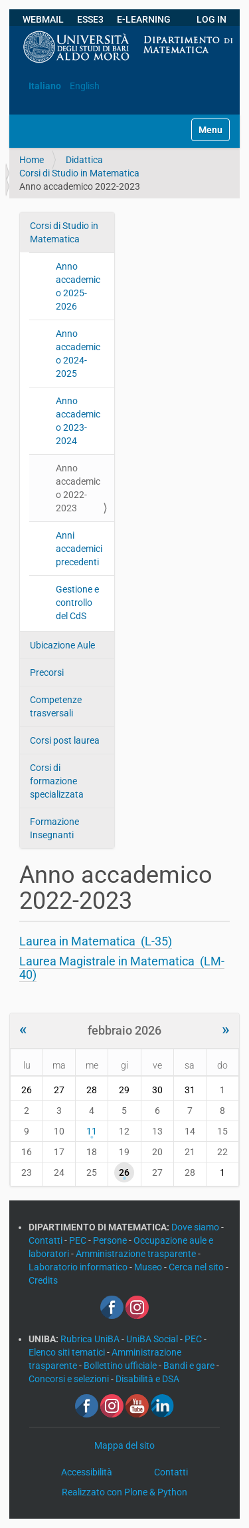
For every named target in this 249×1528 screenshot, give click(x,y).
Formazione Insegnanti (54, 828)
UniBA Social (152, 1339)
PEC (78, 1240)
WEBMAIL (43, 19)
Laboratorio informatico (79, 1267)
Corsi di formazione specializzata (57, 781)
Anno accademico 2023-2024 (78, 420)
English (85, 86)
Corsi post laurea (65, 740)
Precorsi (47, 672)
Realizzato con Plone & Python (124, 1492)
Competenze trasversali (56, 706)
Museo (149, 1267)
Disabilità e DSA (147, 1379)
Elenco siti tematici (68, 1352)
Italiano (45, 86)
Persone (111, 1240)
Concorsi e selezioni (70, 1379)
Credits (43, 1280)
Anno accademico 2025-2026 (78, 286)
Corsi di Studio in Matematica (79, 173)
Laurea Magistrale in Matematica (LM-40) (121, 967)
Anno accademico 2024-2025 (78, 353)
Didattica (84, 159)
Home (31, 159)
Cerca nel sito (197, 1267)
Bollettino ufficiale (121, 1365)
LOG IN (211, 19)
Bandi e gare (189, 1365)
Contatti (46, 1240)
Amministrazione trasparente (137, 1253)
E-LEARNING (144, 19)
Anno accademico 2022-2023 (78, 488)
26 (124, 1172)
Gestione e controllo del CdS (77, 602)
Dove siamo (196, 1227)
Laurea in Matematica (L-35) (95, 941)
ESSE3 (90, 19)
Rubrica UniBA (91, 1339)
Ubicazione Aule (62, 645)
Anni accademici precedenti (79, 548)
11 (91, 1131)
